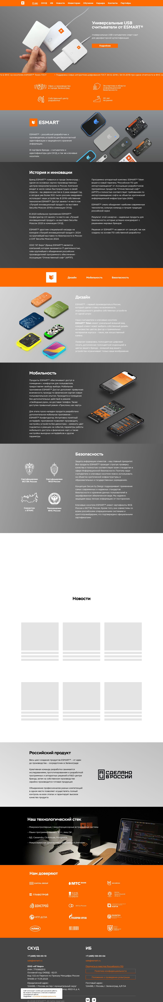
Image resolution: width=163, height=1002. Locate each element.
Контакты (113, 3)
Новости (60, 3)
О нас (35, 3)
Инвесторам (74, 3)
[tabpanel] (81, 36)
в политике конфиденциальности (44, 996)
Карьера (100, 3)
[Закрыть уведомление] (61, 990)
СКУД (44, 3)
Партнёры (126, 3)
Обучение (88, 3)
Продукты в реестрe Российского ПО (104, 966)
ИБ (51, 3)
